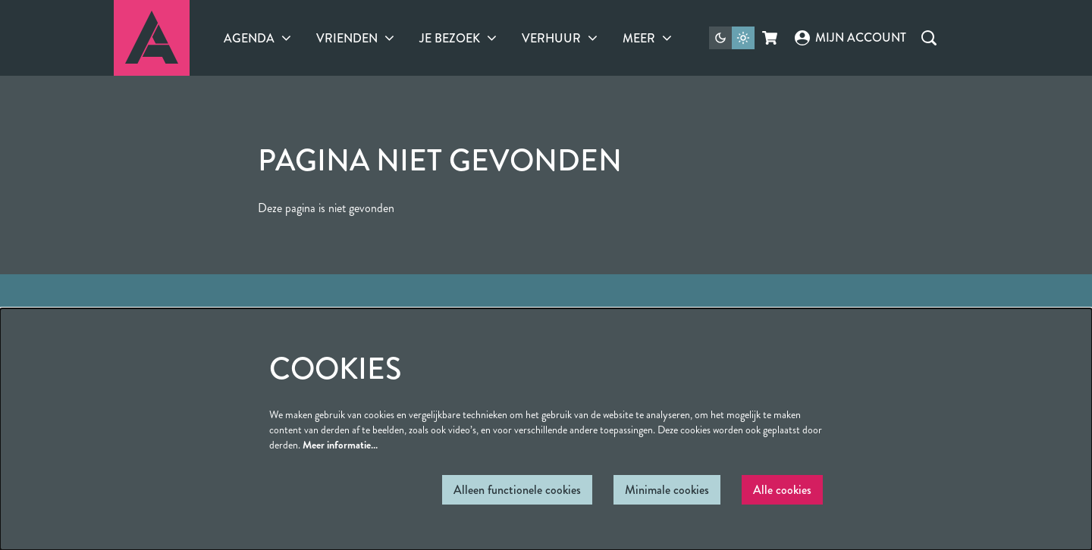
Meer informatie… (340, 444)
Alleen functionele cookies (517, 489)
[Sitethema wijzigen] (732, 38)
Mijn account (850, 37)
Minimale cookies (667, 489)
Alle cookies (782, 489)
